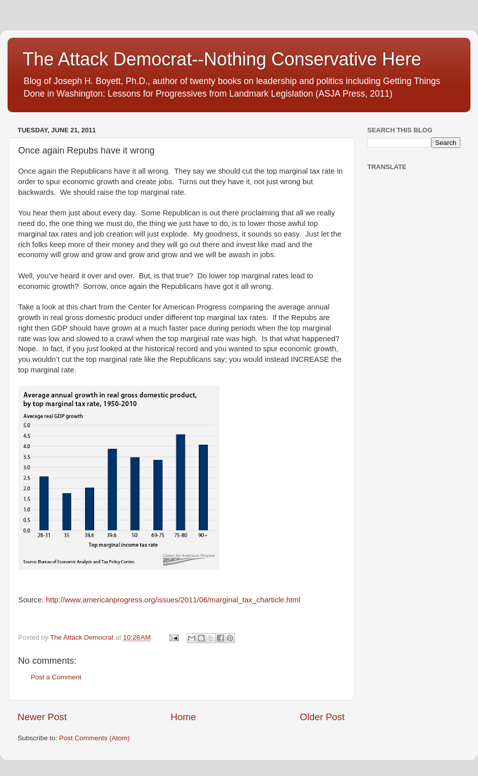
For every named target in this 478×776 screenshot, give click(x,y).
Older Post (322, 717)
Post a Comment (56, 677)
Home (183, 717)
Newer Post (42, 717)
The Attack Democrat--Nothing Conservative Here (222, 59)
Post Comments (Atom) (94, 738)
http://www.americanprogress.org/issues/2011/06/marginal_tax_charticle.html (173, 600)
